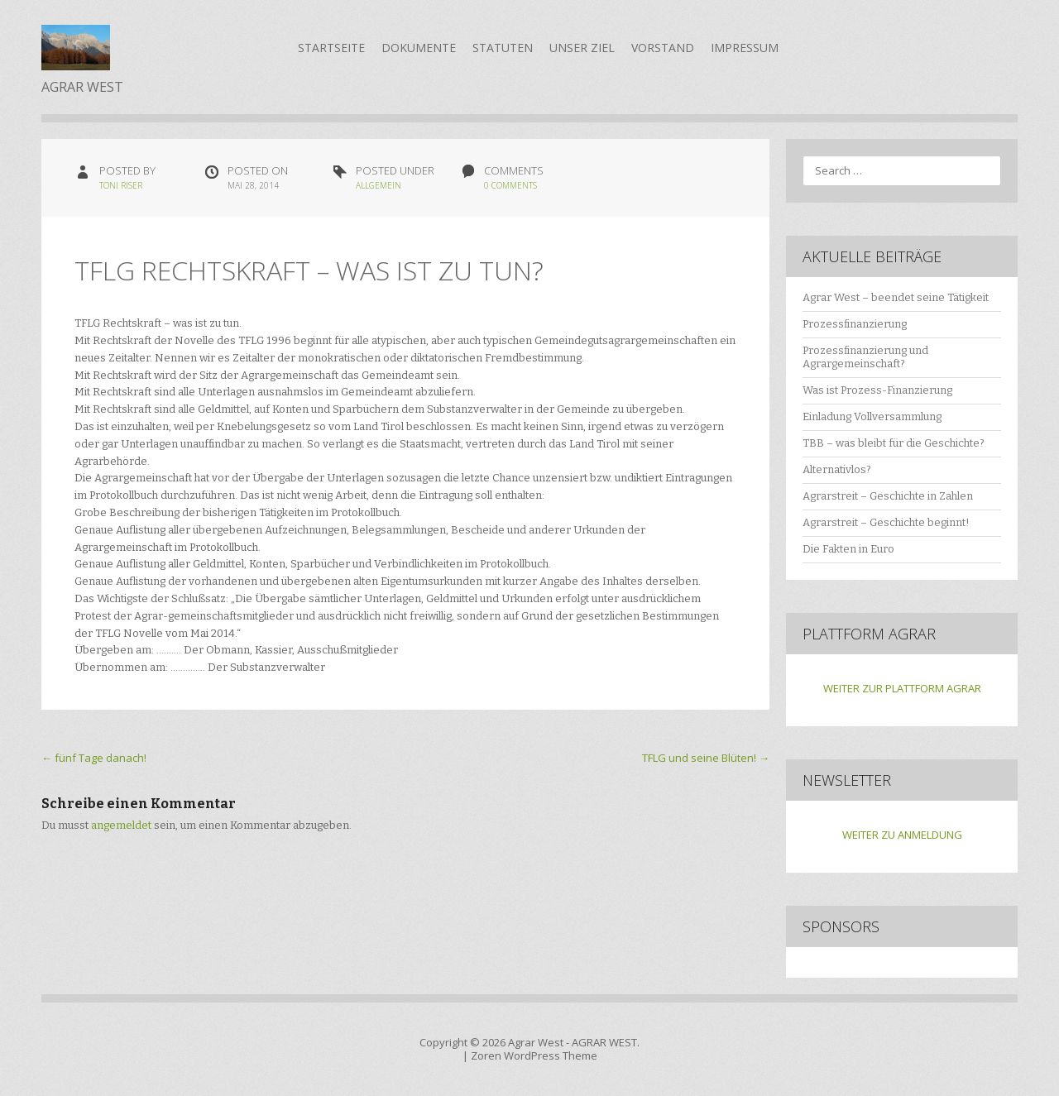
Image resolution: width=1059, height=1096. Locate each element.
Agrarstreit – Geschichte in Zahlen (888, 496)
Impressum (745, 47)
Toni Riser (120, 185)
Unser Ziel (582, 47)
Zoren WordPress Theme (534, 1055)
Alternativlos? (837, 469)
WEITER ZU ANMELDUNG (902, 834)
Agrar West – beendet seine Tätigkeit (896, 297)
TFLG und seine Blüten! (705, 757)
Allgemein (378, 185)
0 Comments (510, 185)
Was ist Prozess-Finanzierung (877, 390)
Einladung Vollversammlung (872, 416)
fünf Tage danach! (93, 757)
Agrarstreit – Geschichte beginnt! (886, 522)
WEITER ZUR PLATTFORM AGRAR (902, 688)
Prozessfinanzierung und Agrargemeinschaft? (865, 357)
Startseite (331, 47)
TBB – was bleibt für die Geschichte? (894, 443)
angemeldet (121, 825)
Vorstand (662, 47)
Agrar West (535, 1042)
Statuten (502, 47)
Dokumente (418, 47)
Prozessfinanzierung (855, 324)
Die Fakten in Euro (848, 549)
